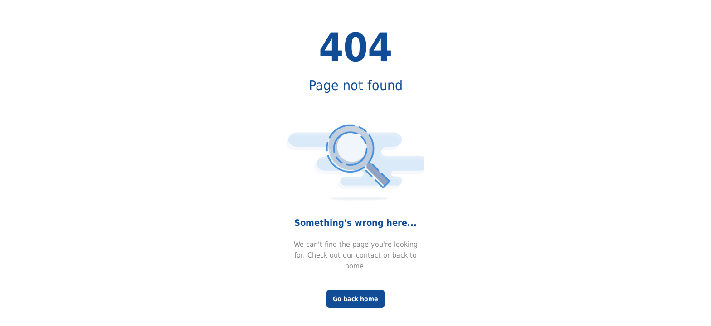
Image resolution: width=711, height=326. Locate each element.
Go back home (355, 298)
